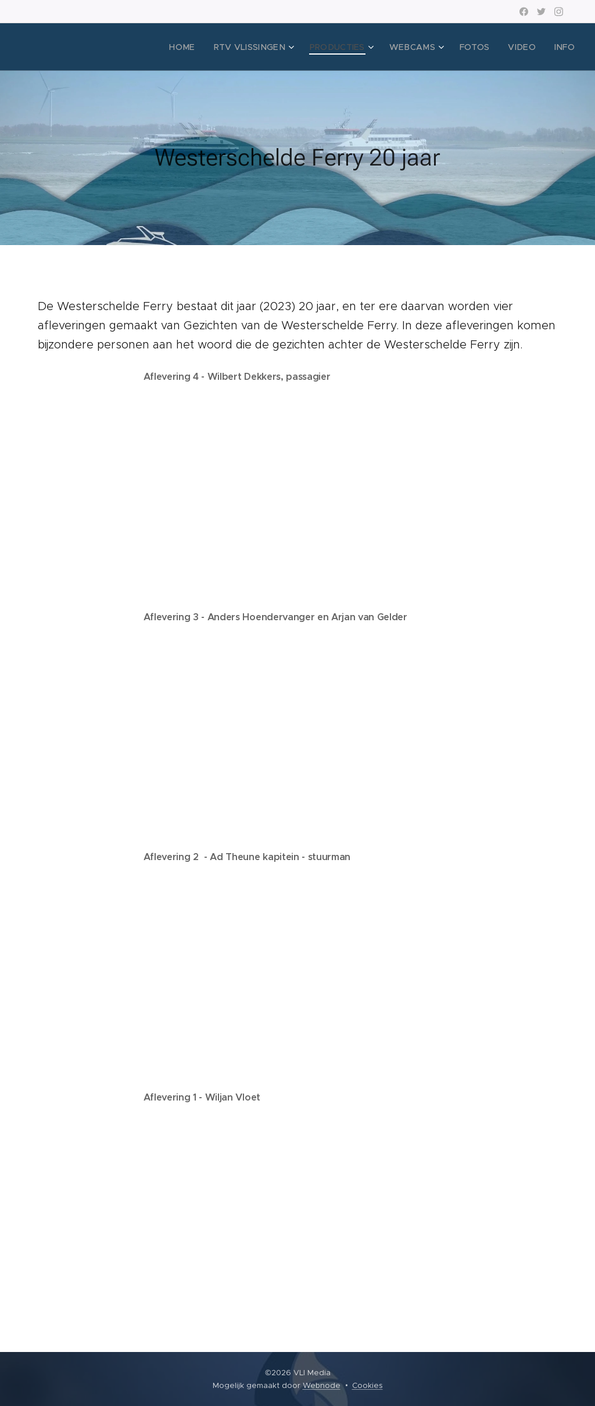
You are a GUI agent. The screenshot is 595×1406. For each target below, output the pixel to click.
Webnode (321, 1385)
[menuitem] (207, 47)
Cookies (367, 1385)
